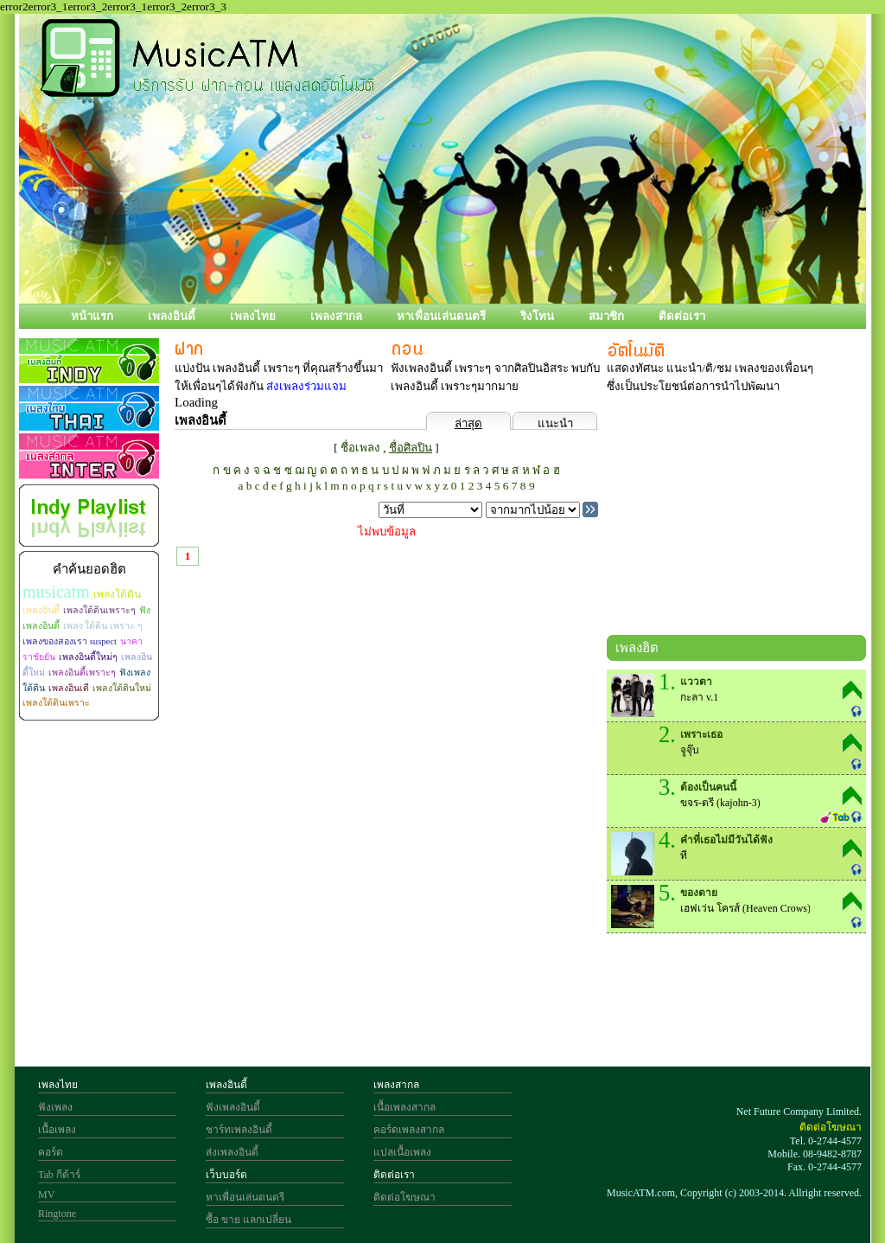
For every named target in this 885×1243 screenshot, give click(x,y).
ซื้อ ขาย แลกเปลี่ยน (248, 1220)
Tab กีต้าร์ (59, 1175)
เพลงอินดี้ (171, 316)
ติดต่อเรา (682, 316)
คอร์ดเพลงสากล (408, 1130)
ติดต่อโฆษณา (404, 1197)
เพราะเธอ (701, 734)
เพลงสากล (336, 316)
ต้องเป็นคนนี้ (708, 787)
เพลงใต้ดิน (117, 594)
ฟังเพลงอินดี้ (233, 1107)
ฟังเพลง (55, 1107)
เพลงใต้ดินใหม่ (121, 688)
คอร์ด (50, 1152)
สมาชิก (606, 316)
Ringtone (57, 1214)
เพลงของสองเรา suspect (69, 641)
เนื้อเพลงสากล (404, 1107)
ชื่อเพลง (360, 447)
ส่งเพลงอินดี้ (232, 1152)
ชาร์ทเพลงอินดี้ (239, 1130)
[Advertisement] (736, 518)
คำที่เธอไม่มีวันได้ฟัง (726, 840)
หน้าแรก (92, 316)
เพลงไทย (253, 316)
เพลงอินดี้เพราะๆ (82, 672)
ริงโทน (537, 316)
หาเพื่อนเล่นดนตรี (441, 316)
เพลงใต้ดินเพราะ (56, 703)
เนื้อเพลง (57, 1130)
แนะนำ (555, 423)
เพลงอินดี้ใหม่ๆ (88, 657)
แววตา (696, 682)
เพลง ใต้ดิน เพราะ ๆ (103, 626)
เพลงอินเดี (68, 688)
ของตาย (698, 893)
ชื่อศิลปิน (410, 447)
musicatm (56, 591)
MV (46, 1195)
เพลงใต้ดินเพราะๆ (99, 610)
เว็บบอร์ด (226, 1175)
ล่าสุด (468, 423)
